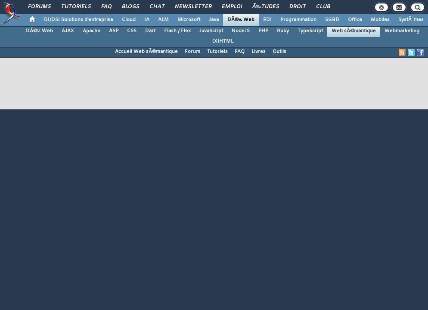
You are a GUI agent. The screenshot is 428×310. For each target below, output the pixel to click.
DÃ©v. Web (240, 20)
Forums (39, 6)
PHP (263, 31)
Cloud (129, 20)
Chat (157, 6)
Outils (279, 52)
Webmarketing (402, 31)
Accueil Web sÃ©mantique (146, 52)
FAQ (106, 6)
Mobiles (380, 20)
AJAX (68, 31)
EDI (267, 20)
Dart (150, 31)
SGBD (332, 20)
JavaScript (211, 31)
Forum (192, 52)
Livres (258, 52)
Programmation (298, 20)
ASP (113, 31)
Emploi (232, 6)
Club (323, 6)
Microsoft (188, 20)
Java (214, 20)
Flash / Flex (177, 31)
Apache (91, 31)
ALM (163, 20)
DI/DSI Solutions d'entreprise (78, 20)
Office (355, 20)
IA (146, 20)
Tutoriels (76, 6)
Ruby (283, 31)
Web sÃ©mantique (354, 31)
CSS (131, 31)
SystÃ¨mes (411, 20)
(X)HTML (222, 41)
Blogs (130, 6)
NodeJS (241, 31)
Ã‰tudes (265, 6)
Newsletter (193, 6)
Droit (297, 6)
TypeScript (310, 31)
